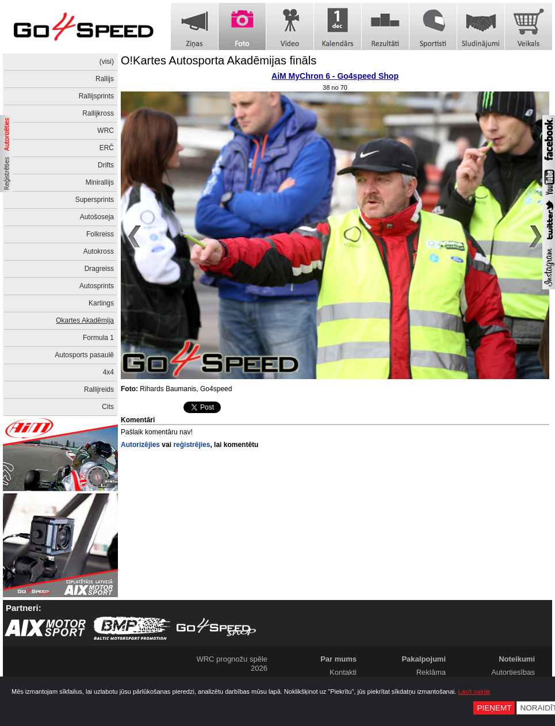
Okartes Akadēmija (85, 320)
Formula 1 (98, 338)
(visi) (106, 62)
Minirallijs (100, 182)
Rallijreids (99, 389)
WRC (105, 131)
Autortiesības (513, 672)
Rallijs (104, 79)
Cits (108, 407)
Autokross (98, 251)
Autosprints (96, 286)
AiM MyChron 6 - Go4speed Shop (335, 76)
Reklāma (431, 672)
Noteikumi (517, 659)
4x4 (108, 372)
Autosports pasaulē (84, 355)
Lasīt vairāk (474, 691)
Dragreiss (99, 269)
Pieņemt (494, 708)
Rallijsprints (96, 96)
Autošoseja (97, 217)
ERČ (106, 148)
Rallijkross (98, 113)
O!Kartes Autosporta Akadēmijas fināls (218, 60)
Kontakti (343, 672)
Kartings (101, 303)
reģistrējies (191, 445)
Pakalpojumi (423, 659)
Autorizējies (140, 445)
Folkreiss (100, 234)
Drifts (106, 165)
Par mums (338, 659)
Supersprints (94, 200)
